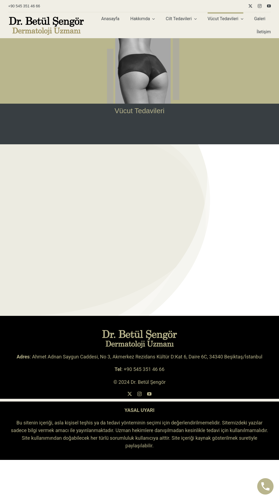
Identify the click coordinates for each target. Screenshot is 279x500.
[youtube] (269, 6)
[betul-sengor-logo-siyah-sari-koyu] (46, 18)
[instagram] (260, 6)
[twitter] (250, 6)
